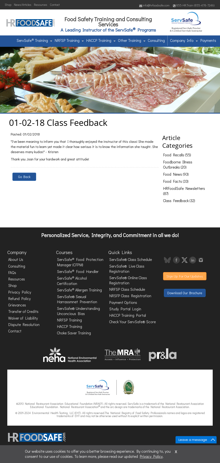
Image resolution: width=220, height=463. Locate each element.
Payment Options (123, 302)
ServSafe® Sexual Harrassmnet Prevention (77, 299)
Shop (8, 5)
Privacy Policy (19, 292)
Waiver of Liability (23, 318)
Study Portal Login (125, 308)
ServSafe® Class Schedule (130, 259)
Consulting (156, 40)
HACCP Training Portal (127, 315)
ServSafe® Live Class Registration (126, 269)
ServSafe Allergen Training (79, 290)
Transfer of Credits (23, 311)
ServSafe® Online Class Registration (128, 280)
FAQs (12, 272)
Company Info (184, 40)
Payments (208, 40)
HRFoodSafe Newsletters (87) (184, 191)
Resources (40, 5)
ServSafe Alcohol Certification (72, 280)
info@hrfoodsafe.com (154, 5)
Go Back (24, 176)
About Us (15, 259)
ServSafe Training (34, 40)
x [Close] (176, 451)
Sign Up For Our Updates (185, 276)
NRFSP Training (69, 40)
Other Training (131, 40)
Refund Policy (19, 298)
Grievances (17, 305)
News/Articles (22, 5)
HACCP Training (101, 40)
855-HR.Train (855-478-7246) (194, 5)
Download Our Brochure (184, 293)
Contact (55, 5)
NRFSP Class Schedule (127, 289)
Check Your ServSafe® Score (132, 321)
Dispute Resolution (24, 324)
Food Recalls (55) (177, 154)
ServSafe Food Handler (78, 271)
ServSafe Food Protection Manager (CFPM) (80, 262)
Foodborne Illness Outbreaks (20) (177, 165)
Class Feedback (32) (179, 200)
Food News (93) (176, 174)
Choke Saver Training (74, 332)
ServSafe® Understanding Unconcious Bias (78, 311)
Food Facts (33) (175, 181)
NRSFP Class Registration (130, 295)
